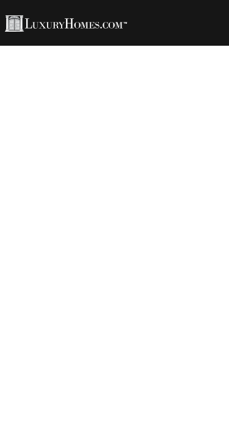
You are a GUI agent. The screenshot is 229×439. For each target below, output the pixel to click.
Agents (103, 50)
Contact (40, 67)
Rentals (38, 58)
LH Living (156, 50)
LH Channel (99, 58)
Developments (174, 58)
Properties (46, 50)
